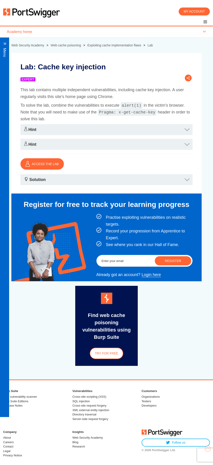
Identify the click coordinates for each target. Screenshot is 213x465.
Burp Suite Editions (15, 401)
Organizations (151, 396)
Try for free (106, 353)
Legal (6, 451)
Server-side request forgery (90, 419)
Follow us (175, 443)
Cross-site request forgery (89, 405)
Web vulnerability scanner (20, 396)
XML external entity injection (90, 410)
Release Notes (13, 405)
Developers (149, 405)
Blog (75, 442)
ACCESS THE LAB (42, 164)
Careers (8, 442)
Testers (146, 401)
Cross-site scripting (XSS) (89, 396)
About (7, 437)
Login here (151, 274)
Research (78, 446)
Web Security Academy (87, 437)
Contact (8, 446)
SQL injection (81, 401)
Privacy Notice (12, 455)
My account (194, 11)
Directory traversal (84, 414)
